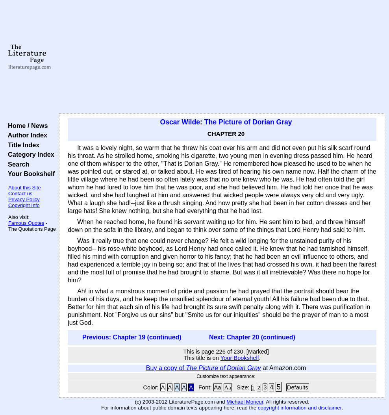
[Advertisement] (222, 57)
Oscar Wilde (180, 122)
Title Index (21, 144)
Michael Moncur (244, 402)
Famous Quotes (26, 223)
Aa (217, 387)
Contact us (20, 193)
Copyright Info (24, 205)
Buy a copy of (203, 368)
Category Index (29, 154)
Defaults (297, 387)
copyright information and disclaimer (300, 408)
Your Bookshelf (29, 173)
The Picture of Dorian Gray (248, 122)
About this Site (24, 188)
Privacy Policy (24, 199)
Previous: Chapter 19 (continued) (132, 337)
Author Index (25, 135)
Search (16, 164)
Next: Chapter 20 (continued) (252, 337)
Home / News (26, 125)
